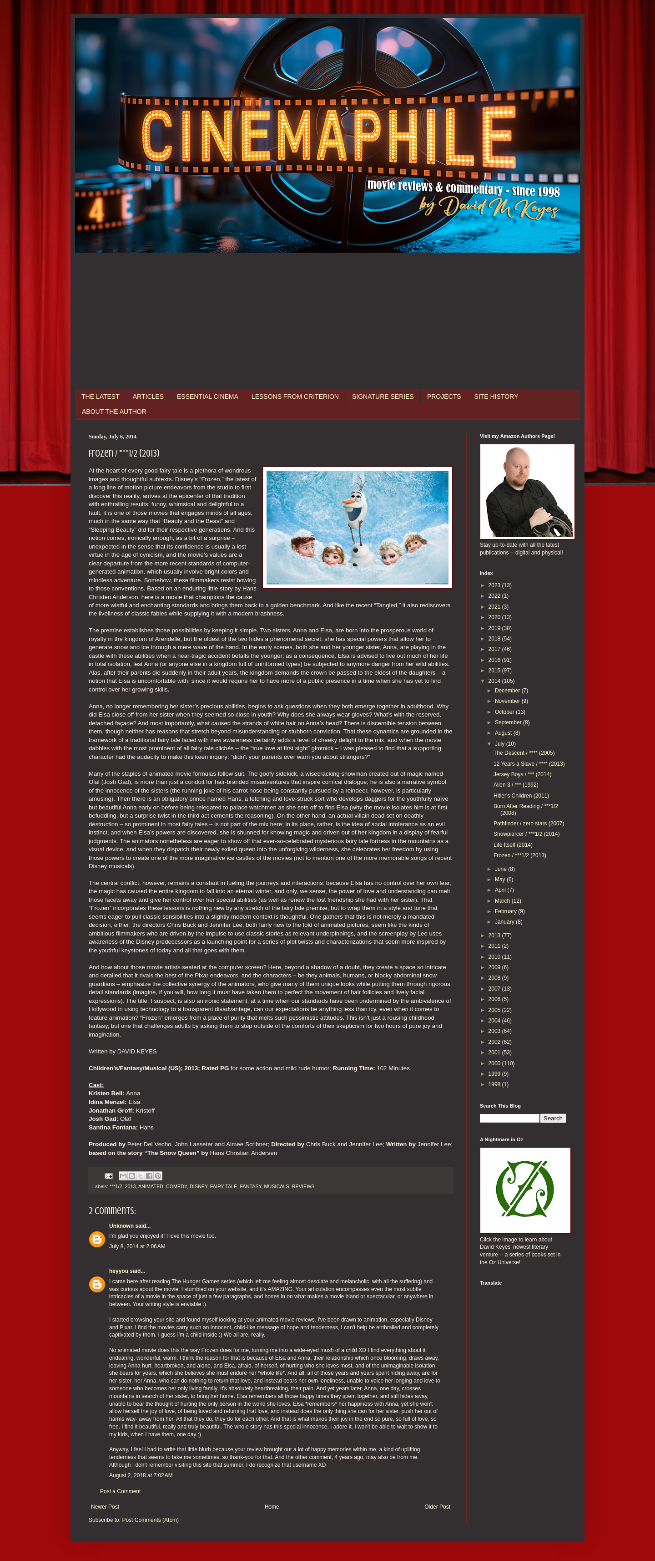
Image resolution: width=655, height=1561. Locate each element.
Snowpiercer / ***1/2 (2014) (526, 834)
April (501, 890)
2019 (495, 628)
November (508, 701)
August (504, 733)
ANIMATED (150, 1186)
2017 (495, 649)
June (501, 869)
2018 (495, 639)
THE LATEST (100, 396)
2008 (495, 978)
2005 (495, 1010)
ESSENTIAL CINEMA (207, 396)
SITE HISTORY (496, 396)
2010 (495, 957)
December (508, 690)
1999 (495, 1074)
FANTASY (251, 1186)
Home (272, 1507)
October (505, 712)
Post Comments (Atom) (150, 1520)
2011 (495, 946)
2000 (495, 1063)
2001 (495, 1052)
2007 (495, 989)
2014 (495, 681)
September (509, 722)
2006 (495, 999)
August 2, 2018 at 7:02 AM (141, 1475)
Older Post (437, 1507)
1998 (495, 1084)
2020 (495, 617)
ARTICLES (148, 396)
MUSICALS (276, 1186)
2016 (495, 660)
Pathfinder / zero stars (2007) (529, 823)
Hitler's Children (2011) (521, 796)
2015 (495, 670)
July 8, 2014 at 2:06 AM (137, 1246)
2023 (495, 585)
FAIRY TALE (223, 1186)
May (501, 879)
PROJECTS (444, 396)
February (506, 911)
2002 (495, 1042)
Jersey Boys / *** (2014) (522, 774)
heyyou (118, 1271)
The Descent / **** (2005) (524, 753)
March (503, 901)
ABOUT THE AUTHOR (114, 411)
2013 (130, 1186)
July (500, 744)
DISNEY (198, 1186)
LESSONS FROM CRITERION (295, 396)
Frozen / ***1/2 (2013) (520, 855)
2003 (495, 1031)
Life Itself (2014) (513, 845)
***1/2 (116, 1186)
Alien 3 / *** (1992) (516, 785)
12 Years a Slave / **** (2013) (529, 764)
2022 (495, 596)
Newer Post (105, 1507)
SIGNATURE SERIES (383, 396)
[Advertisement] (327, 321)
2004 (495, 1020)
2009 (495, 967)
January (505, 922)
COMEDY (176, 1186)
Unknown (121, 1226)
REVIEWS (303, 1186)
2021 (495, 607)
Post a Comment (120, 1491)
